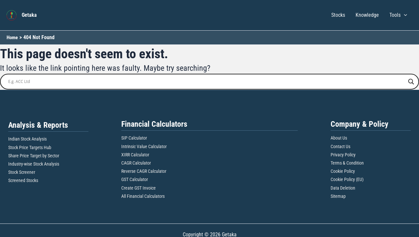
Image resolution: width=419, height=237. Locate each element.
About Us (339, 138)
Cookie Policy (343, 171)
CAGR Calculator (136, 163)
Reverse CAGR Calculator (143, 171)
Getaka (29, 15)
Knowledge (367, 15)
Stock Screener (21, 172)
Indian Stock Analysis (27, 139)
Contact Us (340, 146)
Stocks (338, 15)
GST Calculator (134, 179)
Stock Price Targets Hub (29, 147)
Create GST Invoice (138, 188)
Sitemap (338, 196)
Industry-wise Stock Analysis (33, 164)
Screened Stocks (23, 180)
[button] (404, 15)
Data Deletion (343, 188)
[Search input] (206, 81)
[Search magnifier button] (411, 81)
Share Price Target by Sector (33, 155)
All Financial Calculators (143, 196)
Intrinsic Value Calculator (144, 146)
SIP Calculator (134, 138)
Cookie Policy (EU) (347, 179)
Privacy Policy (343, 154)
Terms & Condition (347, 163)
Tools (398, 15)
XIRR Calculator (135, 154)
